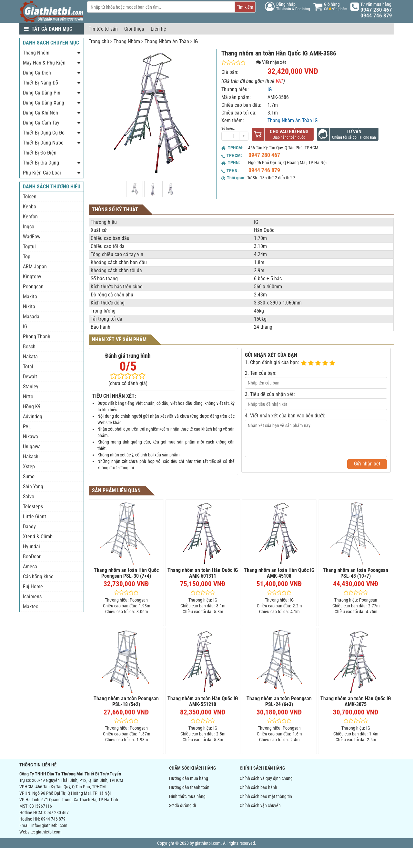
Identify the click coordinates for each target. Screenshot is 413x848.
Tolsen (29, 197)
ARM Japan (35, 267)
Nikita (29, 307)
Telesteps (33, 507)
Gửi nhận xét (367, 464)
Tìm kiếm (245, 7)
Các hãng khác (38, 577)
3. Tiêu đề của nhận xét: (270, 394)
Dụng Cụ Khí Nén (40, 113)
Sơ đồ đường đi (182, 805)
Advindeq (32, 417)
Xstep (29, 467)
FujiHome (33, 587)
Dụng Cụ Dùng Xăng (43, 103)
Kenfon (30, 217)
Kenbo (29, 207)
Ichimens (32, 597)
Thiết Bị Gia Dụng (41, 163)
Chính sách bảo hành (258, 787)
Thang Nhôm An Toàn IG (292, 120)
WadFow (31, 237)
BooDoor (32, 557)
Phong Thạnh (36, 337)
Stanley (30, 387)
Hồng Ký (31, 407)
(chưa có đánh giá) (127, 383)
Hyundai (31, 547)
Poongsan (33, 287)
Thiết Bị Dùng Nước (43, 143)
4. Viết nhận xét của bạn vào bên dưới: (285, 416)
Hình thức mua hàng (187, 796)
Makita (30, 297)
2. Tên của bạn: (261, 373)
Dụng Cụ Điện (37, 73)
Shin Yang (33, 487)
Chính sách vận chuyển (260, 805)
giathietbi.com (49, 831)
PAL (27, 427)
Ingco (28, 227)
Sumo (29, 477)
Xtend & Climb (38, 537)
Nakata (30, 357)
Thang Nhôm (127, 41)
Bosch (29, 347)
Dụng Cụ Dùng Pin (41, 93)
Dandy (29, 527)
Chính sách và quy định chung (266, 778)
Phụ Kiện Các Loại (42, 173)
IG (196, 41)
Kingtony (32, 277)
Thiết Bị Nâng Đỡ (40, 83)
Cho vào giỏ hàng (289, 132)
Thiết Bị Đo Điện (39, 153)
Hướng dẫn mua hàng (188, 778)
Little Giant (34, 517)
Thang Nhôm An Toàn (167, 41)
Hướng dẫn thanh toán (189, 787)
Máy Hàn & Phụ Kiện (44, 63)
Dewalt (30, 377)
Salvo (28, 497)
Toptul (29, 247)
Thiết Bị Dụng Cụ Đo (44, 133)
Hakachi (31, 457)
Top (26, 257)
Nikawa (30, 437)
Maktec (30, 607)
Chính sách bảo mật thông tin (266, 796)
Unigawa (32, 447)
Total (28, 367)
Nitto (28, 397)
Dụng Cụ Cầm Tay (41, 123)
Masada (31, 317)
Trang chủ (99, 41)
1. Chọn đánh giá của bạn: (272, 362)
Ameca (30, 567)
